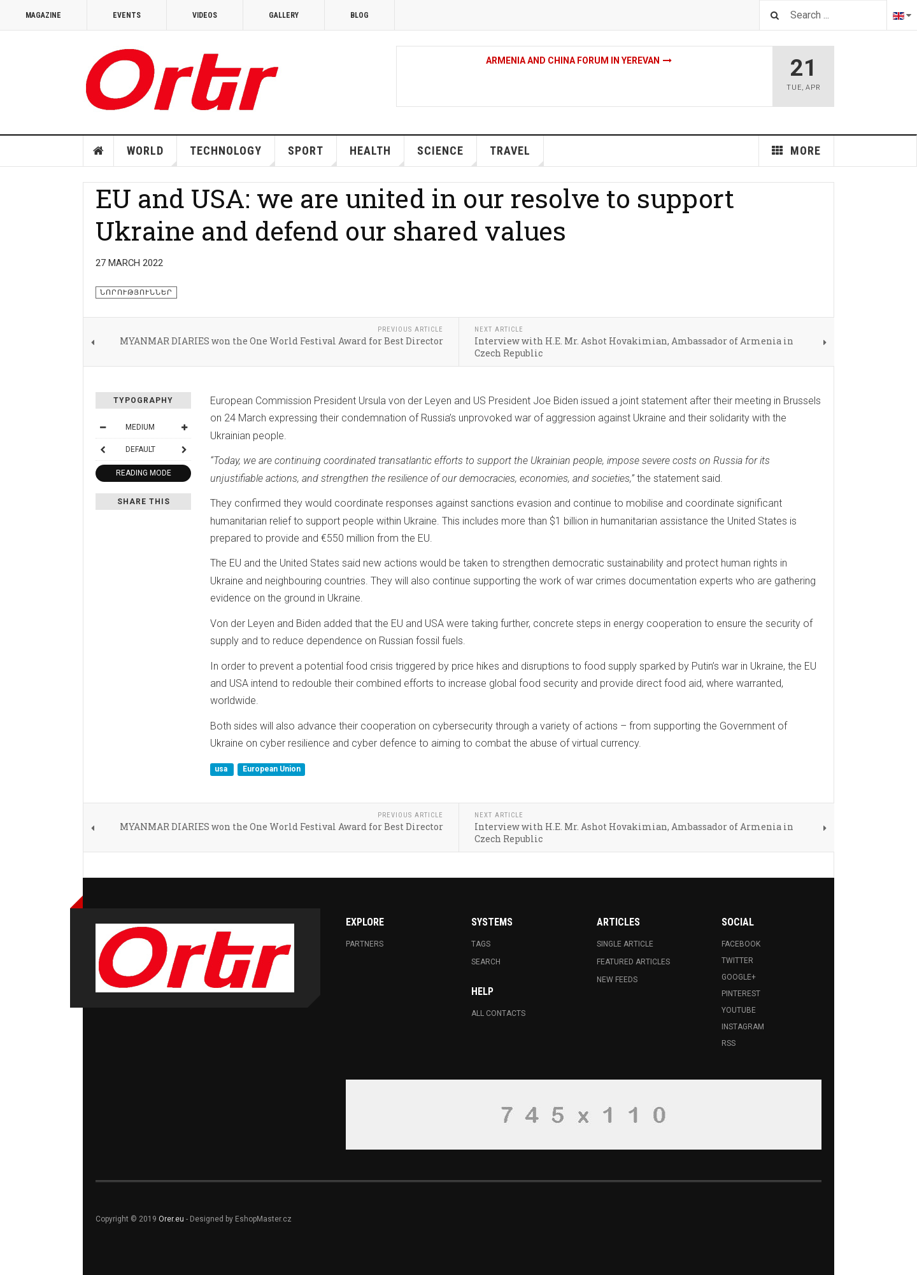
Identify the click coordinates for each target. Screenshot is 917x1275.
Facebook (741, 944)
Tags (480, 944)
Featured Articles (633, 961)
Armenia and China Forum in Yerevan (573, 60)
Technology (232, 155)
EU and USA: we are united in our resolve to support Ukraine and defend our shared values (415, 214)
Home (98, 151)
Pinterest (741, 993)
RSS (729, 1043)
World (152, 155)
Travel (517, 155)
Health (377, 155)
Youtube (739, 1010)
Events (127, 15)
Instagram (743, 1026)
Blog (359, 15)
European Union (272, 769)
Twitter (737, 960)
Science (447, 155)
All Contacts (498, 1013)
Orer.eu (171, 1219)
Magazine (43, 15)
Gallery (284, 15)
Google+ (739, 977)
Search (486, 961)
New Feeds (617, 979)
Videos (204, 15)
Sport (312, 155)
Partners (364, 944)
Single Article (625, 944)
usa (222, 769)
